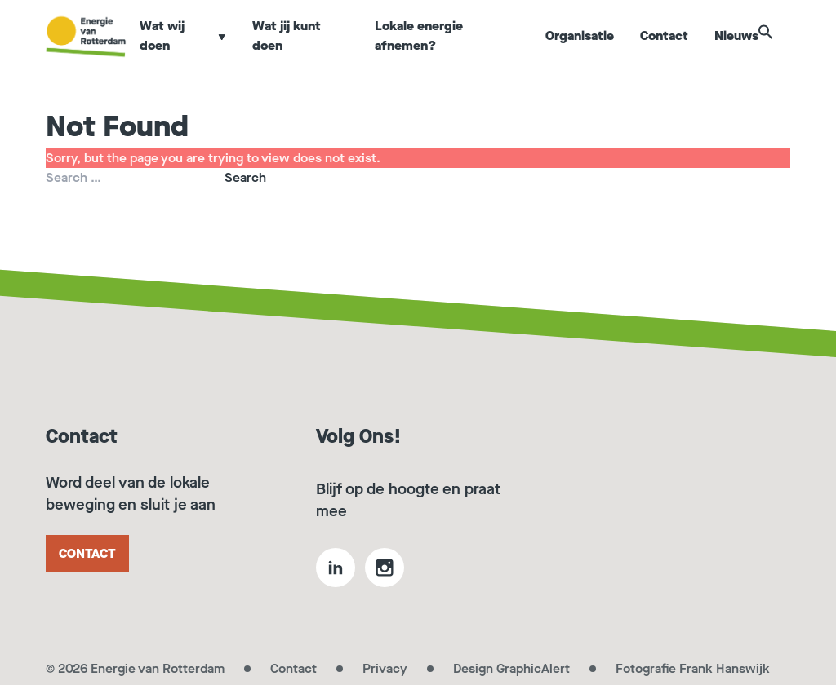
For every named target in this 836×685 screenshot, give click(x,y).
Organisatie (580, 51)
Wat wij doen (195, 51)
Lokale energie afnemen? (425, 51)
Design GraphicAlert (511, 668)
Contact (665, 51)
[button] (782, 50)
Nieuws (737, 51)
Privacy (384, 668)
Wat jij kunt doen (297, 51)
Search (245, 177)
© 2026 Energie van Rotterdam (135, 668)
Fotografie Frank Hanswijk (693, 668)
